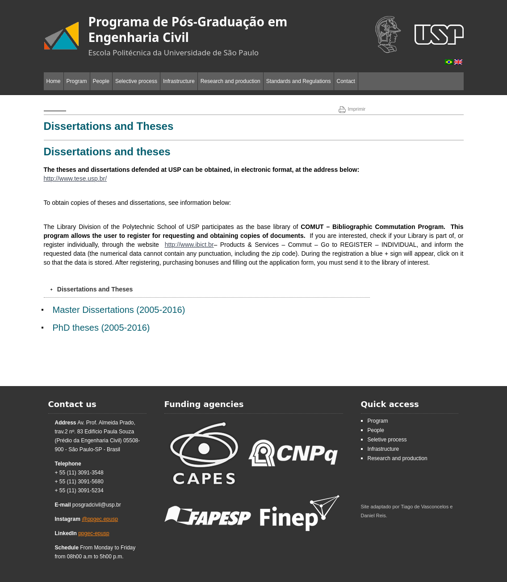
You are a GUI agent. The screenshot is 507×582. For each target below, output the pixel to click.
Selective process (136, 81)
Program (77, 81)
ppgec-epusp (93, 533)
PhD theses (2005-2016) (101, 328)
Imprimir (352, 109)
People (101, 81)
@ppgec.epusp (100, 519)
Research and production (230, 81)
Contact (346, 81)
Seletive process (387, 439)
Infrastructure (179, 81)
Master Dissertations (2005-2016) (119, 310)
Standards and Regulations (298, 81)
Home (53, 81)
